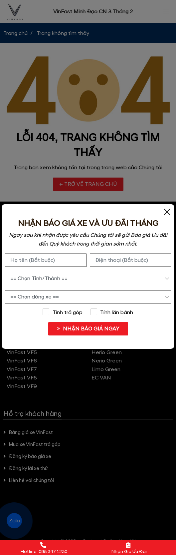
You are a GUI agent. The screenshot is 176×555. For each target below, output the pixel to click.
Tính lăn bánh (111, 312)
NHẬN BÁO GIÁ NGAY (88, 328)
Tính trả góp (63, 312)
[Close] (167, 211)
